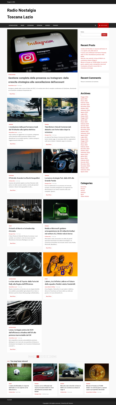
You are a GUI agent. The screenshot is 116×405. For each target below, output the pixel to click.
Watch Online (102, 25)
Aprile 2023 (84, 156)
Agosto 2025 (84, 112)
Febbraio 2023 (85, 160)
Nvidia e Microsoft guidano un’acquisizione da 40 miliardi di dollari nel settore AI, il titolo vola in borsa (60, 211)
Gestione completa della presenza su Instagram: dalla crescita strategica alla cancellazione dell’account (42, 50)
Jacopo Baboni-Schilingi (50, 286)
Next (54, 356)
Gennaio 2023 (85, 162)
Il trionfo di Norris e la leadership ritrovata (24, 211)
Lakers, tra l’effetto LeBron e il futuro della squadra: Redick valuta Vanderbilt (60, 264)
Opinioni (39, 25)
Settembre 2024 (85, 133)
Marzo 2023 (84, 158)
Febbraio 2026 (85, 102)
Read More (12, 93)
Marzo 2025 (84, 122)
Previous (31, 356)
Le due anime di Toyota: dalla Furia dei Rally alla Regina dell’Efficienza (24, 264)
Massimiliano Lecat (12, 85)
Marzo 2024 (84, 145)
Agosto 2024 (84, 135)
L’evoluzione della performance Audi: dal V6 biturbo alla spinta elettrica (24, 110)
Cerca (82, 32)
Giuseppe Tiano (48, 135)
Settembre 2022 (85, 169)
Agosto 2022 (84, 171)
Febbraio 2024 (85, 146)
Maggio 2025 (84, 118)
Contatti (9, 399)
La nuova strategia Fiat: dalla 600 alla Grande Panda (60, 161)
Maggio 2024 (84, 141)
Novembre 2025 (85, 106)
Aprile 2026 (84, 99)
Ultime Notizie (13, 25)
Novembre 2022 (85, 166)
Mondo (47, 25)
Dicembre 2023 (85, 148)
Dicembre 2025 (85, 104)
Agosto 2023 (84, 154)
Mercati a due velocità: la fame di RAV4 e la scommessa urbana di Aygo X (71, 372)
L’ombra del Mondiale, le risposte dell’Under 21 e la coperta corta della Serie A (19, 372)
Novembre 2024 (85, 129)
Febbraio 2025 (85, 123)
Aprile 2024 (84, 143)
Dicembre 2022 (85, 164)
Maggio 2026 (84, 97)
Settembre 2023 (85, 152)
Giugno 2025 (84, 116)
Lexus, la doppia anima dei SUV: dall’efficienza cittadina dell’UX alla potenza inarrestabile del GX (24, 313)
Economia (30, 25)
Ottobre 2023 (84, 150)
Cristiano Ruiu (12, 180)
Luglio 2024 (84, 137)
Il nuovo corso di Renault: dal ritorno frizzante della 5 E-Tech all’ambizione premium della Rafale (93, 54)
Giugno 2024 (84, 139)
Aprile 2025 (84, 120)
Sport (22, 25)
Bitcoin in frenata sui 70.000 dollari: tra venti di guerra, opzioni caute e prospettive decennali (97, 372)
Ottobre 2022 (84, 168)
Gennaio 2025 (85, 125)
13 (51, 356)
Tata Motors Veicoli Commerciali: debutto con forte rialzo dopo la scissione (60, 110)
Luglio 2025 (84, 114)
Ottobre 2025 (84, 108)
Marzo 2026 (84, 100)
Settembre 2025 (85, 110)
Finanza (55, 25)
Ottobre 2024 (84, 131)
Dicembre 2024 (85, 127)
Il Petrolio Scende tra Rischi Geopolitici (24, 161)
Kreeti (63, 403)
